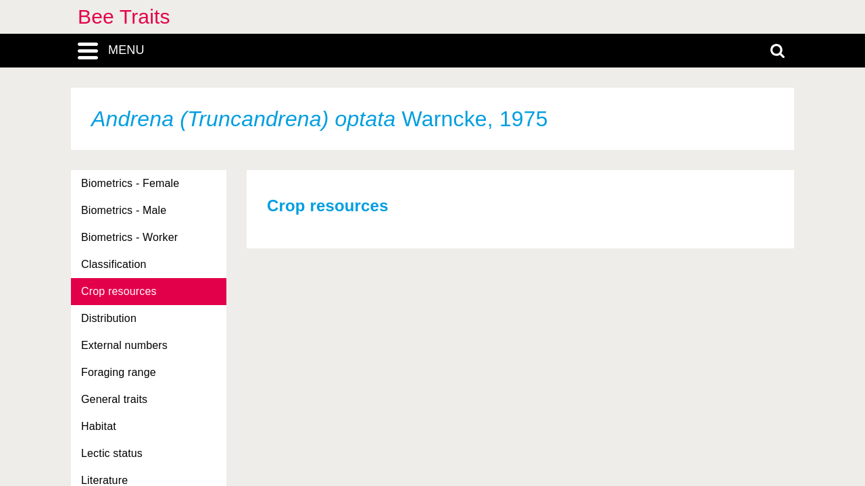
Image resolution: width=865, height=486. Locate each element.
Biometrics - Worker (129, 237)
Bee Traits (124, 16)
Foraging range (118, 372)
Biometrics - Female (130, 183)
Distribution (109, 318)
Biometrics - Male (123, 210)
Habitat (98, 426)
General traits (114, 399)
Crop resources (119, 291)
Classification (114, 264)
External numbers (124, 345)
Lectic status (112, 453)
